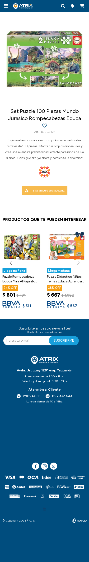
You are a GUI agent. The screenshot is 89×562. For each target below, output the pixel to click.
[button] (63, 6)
